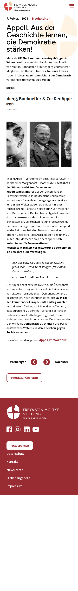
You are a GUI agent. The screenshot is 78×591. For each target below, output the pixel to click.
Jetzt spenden (19, 445)
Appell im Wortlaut (53, 340)
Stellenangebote (18, 478)
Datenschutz (15, 454)
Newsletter (14, 470)
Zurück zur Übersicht (24, 377)
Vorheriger (18, 362)
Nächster (61, 362)
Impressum (14, 486)
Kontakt (12, 462)
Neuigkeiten (41, 18)
